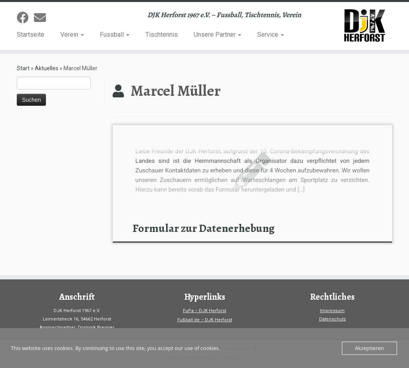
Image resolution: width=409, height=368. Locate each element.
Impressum (332, 310)
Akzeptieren (369, 348)
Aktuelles (46, 68)
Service (270, 34)
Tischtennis (161, 34)
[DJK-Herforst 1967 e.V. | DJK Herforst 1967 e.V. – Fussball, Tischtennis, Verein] (361, 26)
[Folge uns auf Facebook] (25, 18)
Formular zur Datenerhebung (203, 228)
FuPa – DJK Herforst (204, 310)
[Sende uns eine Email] (42, 18)
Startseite (30, 34)
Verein (72, 34)
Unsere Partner (217, 34)
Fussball (114, 34)
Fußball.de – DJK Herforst (204, 319)
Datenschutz (332, 319)
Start (23, 68)
